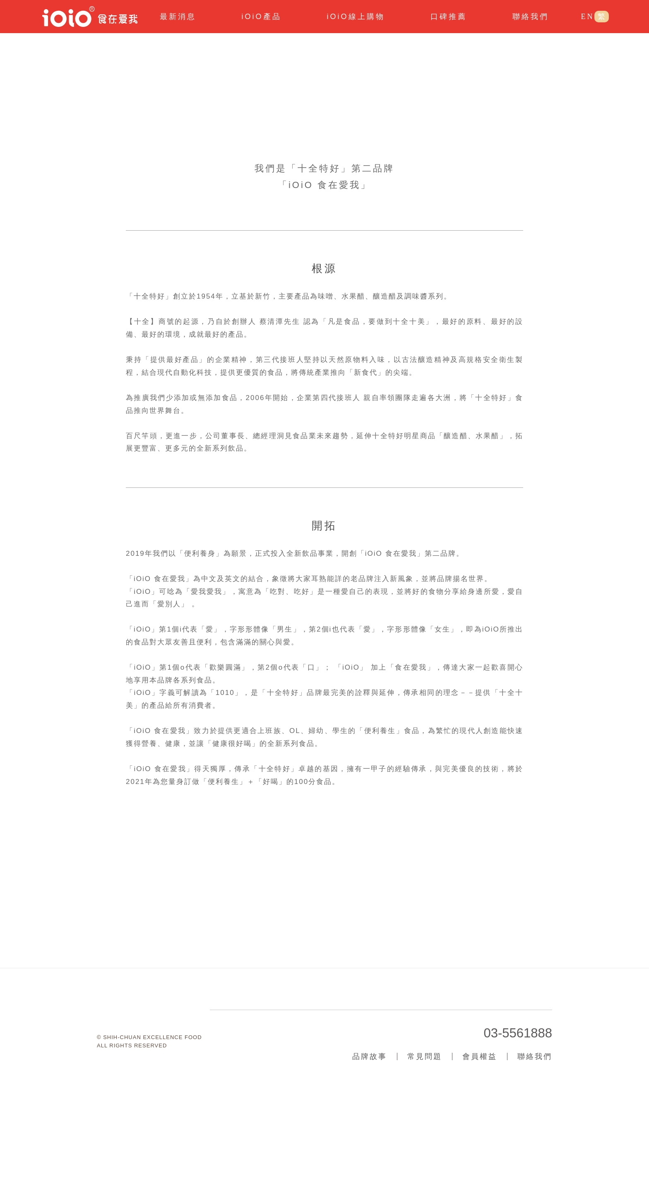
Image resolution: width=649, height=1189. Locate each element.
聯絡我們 (534, 1140)
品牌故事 (369, 1140)
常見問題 (424, 1140)
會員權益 (479, 1140)
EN (587, 16)
